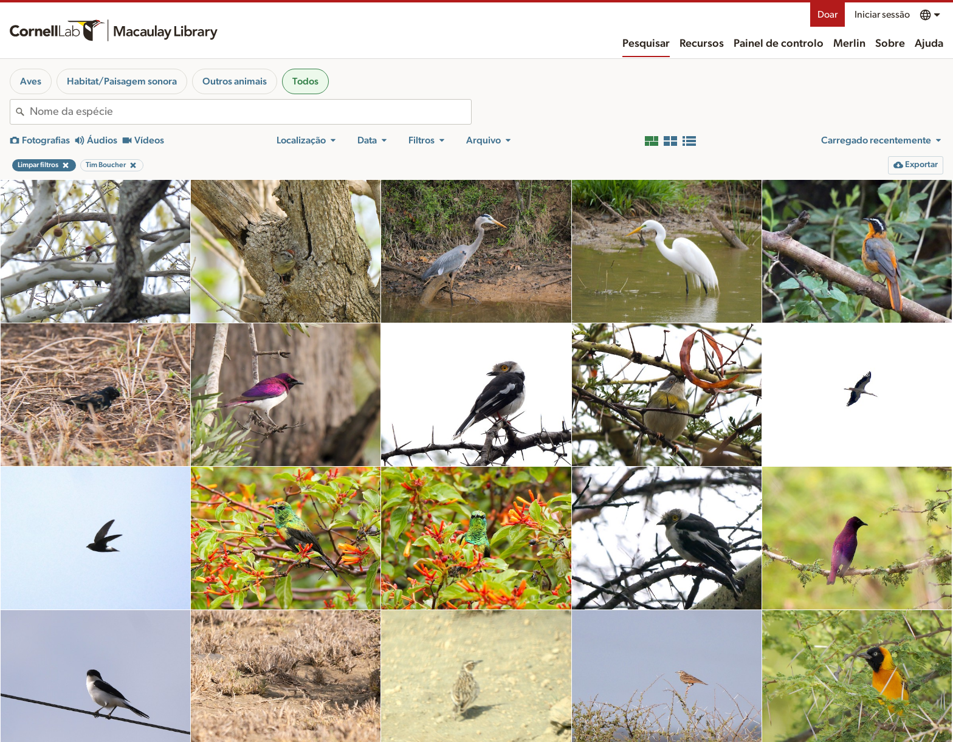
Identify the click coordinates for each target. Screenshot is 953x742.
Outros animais (234, 81)
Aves (30, 81)
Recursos (701, 43)
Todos (305, 81)
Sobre (890, 43)
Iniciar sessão (882, 14)
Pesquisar (646, 43)
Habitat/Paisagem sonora (122, 81)
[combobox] (250, 112)
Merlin (849, 43)
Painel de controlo (779, 43)
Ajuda (929, 43)
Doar (827, 14)
